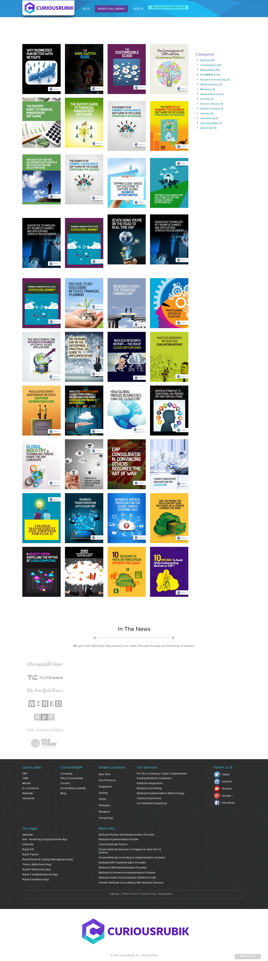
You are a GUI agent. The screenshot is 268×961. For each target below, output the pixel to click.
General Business (211, 94)
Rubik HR (28, 849)
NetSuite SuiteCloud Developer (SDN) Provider (127, 877)
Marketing (207, 89)
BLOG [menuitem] (86, 9)
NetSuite (207, 60)
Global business (211, 84)
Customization (210, 65)
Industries (28, 798)
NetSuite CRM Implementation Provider (123, 867)
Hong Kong (106, 818)
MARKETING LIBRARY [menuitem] (111, 8)
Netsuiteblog (210, 70)
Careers (65, 783)
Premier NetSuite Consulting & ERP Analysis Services (131, 882)
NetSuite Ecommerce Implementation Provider (127, 872)
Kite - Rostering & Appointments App (45, 839)
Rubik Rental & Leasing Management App (47, 859)
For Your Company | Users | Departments (162, 773)
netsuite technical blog (214, 79)
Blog (63, 793)
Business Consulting (149, 788)
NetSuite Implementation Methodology (160, 793)
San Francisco (107, 780)
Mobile (26, 783)
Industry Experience (149, 798)
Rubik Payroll (30, 854)
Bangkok (104, 811)
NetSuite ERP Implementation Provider (122, 862)
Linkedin (223, 781)
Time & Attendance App (37, 864)
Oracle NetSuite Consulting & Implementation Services (132, 857)
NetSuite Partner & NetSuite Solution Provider (126, 834)
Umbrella (28, 844)
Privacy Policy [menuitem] (148, 893)
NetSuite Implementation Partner (118, 839)
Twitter (222, 774)
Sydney (103, 793)
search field (208, 128)
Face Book (224, 803)
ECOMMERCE (210, 74)
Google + (223, 796)
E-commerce (30, 788)
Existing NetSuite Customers (154, 778)
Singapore (105, 786)
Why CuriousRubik (71, 778)
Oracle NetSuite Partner (113, 844)
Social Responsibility (73, 788)
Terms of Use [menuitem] (130, 893)
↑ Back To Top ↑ (247, 956)
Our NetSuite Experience (152, 803)
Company (66, 773)
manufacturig (209, 118)
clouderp (206, 113)
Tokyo (102, 799)
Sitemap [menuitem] (114, 893)
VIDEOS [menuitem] (138, 9)
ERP (25, 773)
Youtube (223, 789)
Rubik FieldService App (36, 869)
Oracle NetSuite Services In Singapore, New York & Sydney (130, 851)
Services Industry (211, 103)
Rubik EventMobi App (35, 879)
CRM (25, 778)
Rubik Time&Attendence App (40, 874)
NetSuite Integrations (150, 783)
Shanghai (104, 805)
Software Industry (211, 108)
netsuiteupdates (210, 123)
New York (105, 774)
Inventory (207, 99)
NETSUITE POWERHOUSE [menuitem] (169, 7)
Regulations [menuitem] (166, 893)
